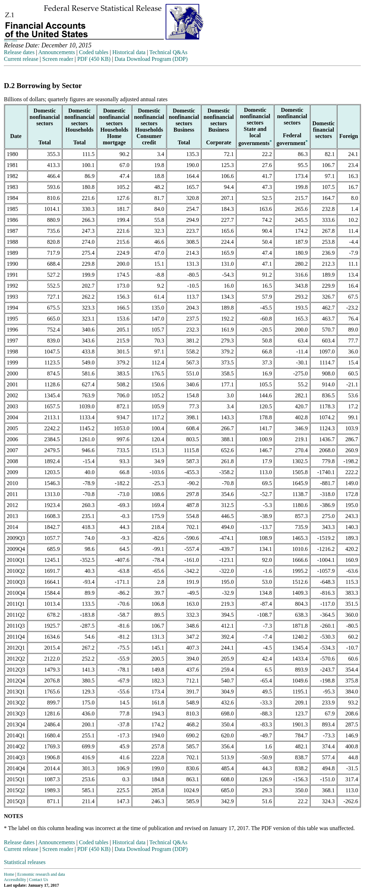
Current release (21, 59)
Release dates (19, 52)
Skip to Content (10, 41)
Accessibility (15, 879)
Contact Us (38, 879)
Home (9, 874)
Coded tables (93, 52)
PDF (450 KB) (93, 59)
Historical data (128, 52)
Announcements (56, 52)
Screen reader (57, 59)
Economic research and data (41, 874)
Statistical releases (25, 862)
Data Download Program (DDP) (151, 59)
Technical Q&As (168, 52)
